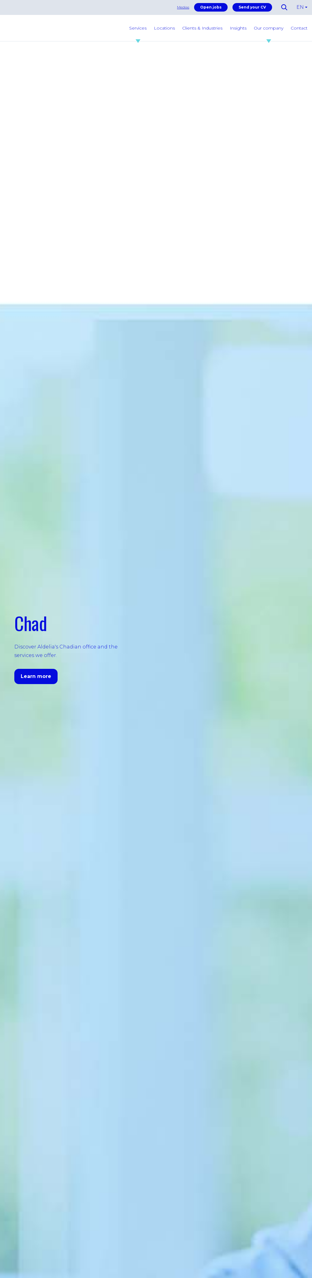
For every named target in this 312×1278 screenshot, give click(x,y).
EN (300, 7)
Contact (299, 28)
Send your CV (252, 7)
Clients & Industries (202, 28)
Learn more (36, 676)
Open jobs (211, 7)
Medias (183, 7)
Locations (164, 28)
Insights (238, 28)
